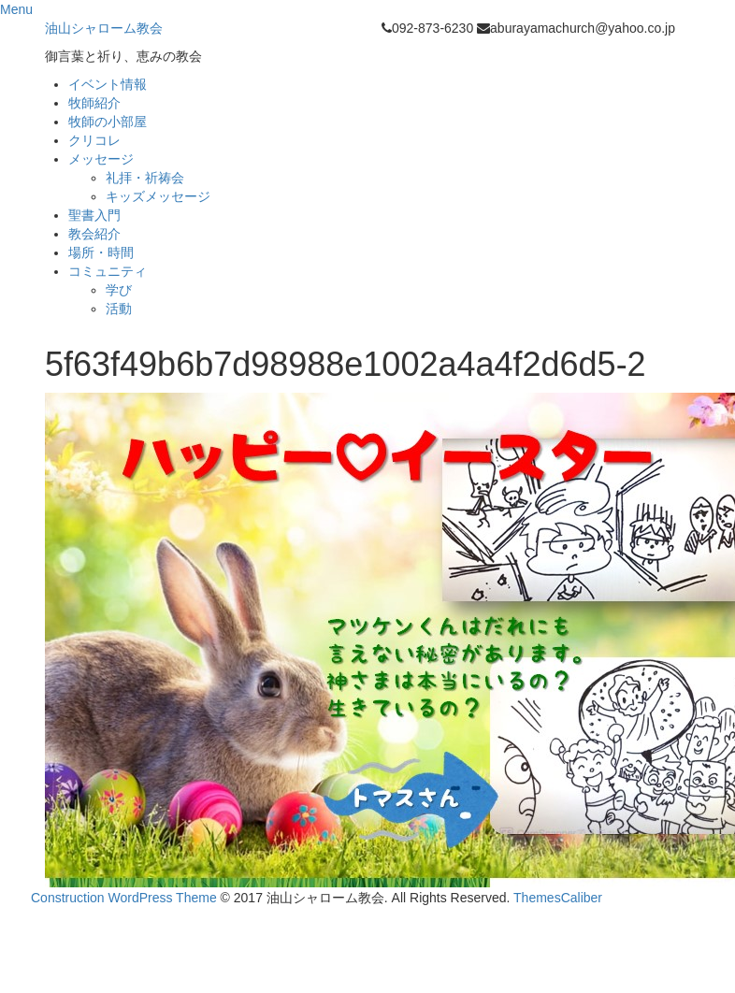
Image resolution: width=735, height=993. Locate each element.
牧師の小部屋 (107, 121)
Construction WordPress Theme (124, 897)
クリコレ (94, 140)
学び (119, 289)
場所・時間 (101, 252)
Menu (16, 9)
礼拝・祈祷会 (145, 177)
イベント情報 (107, 84)
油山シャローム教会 (104, 28)
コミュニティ (107, 271)
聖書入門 (94, 215)
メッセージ (101, 158)
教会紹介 (94, 233)
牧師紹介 (94, 102)
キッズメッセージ (158, 196)
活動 (119, 308)
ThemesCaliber (557, 897)
